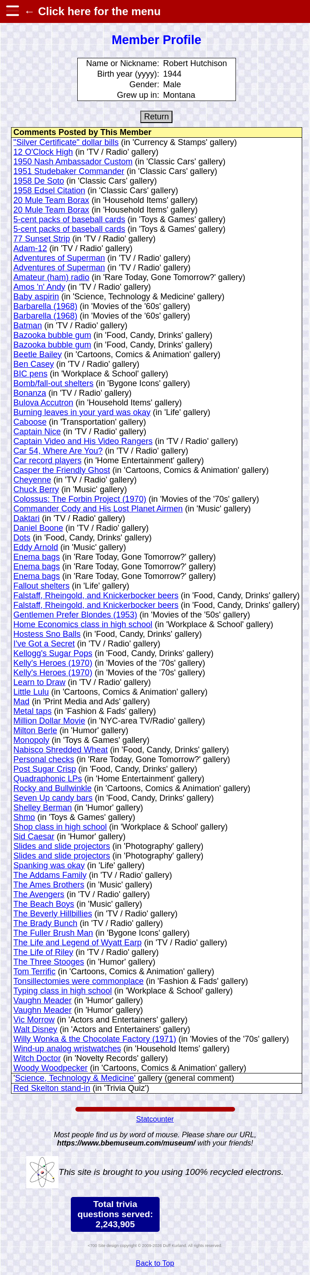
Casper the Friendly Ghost (61, 470)
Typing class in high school (62, 990)
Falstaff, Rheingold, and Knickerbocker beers (95, 595)
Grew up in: (138, 95)
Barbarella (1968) (45, 306)
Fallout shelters (41, 585)
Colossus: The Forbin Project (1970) (79, 499)
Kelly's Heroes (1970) (52, 663)
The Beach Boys (43, 904)
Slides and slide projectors (61, 846)
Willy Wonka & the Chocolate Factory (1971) (94, 1039)
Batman (27, 325)
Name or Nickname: (122, 63)
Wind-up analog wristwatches (67, 1048)
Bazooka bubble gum (52, 335)
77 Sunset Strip (41, 238)
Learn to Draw (39, 682)
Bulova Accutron (43, 402)
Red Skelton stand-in (51, 1088)
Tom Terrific (34, 971)
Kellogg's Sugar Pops (52, 653)
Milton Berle (35, 730)
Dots (21, 537)
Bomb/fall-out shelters (53, 383)
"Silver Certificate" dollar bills (66, 142)
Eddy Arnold (35, 547)
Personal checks (43, 759)
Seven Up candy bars (52, 798)
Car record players (47, 460)
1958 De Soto (38, 180)
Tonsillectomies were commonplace (78, 981)
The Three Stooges (48, 961)
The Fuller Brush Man (53, 933)
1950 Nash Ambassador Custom (72, 161)
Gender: (144, 84)
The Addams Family (49, 875)
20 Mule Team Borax (51, 200)
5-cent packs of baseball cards (69, 219)
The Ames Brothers (48, 884)
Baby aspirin (36, 296)
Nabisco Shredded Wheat (60, 749)
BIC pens (30, 373)
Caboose (29, 422)
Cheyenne (32, 479)
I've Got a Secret (44, 643)
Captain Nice (37, 431)
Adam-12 (30, 248)
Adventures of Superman (59, 258)
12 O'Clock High (43, 152)
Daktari (26, 518)
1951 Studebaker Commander (68, 171)
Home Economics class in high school (82, 624)
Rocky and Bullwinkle (52, 788)
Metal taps (32, 711)
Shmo (24, 817)
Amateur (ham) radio (51, 277)
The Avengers (38, 894)
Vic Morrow (34, 1019)
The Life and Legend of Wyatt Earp (77, 942)
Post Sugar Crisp (44, 769)
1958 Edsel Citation (49, 190)
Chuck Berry (36, 489)
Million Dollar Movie (49, 720)
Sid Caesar (33, 836)
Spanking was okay (49, 865)
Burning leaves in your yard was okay (81, 412)
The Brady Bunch (45, 923)
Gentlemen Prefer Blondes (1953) (75, 614)
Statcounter (155, 1119)
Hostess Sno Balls (46, 634)
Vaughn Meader (42, 1000)
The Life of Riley (43, 952)
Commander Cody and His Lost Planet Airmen (98, 508)
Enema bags (36, 557)
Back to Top (155, 1263)
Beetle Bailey (37, 354)
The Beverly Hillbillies (52, 913)
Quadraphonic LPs (47, 778)
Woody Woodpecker (50, 1068)
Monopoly (31, 740)
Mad (21, 701)
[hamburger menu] (12, 11)
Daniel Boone (38, 528)
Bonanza (29, 393)
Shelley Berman (42, 807)
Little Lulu (31, 691)
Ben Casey (33, 364)
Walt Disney (35, 1029)
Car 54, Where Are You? (58, 450)
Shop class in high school (60, 826)
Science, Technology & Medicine (74, 1078)
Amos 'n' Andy (39, 287)
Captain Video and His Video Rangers (83, 441)
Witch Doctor (37, 1058)
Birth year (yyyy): (128, 74)
